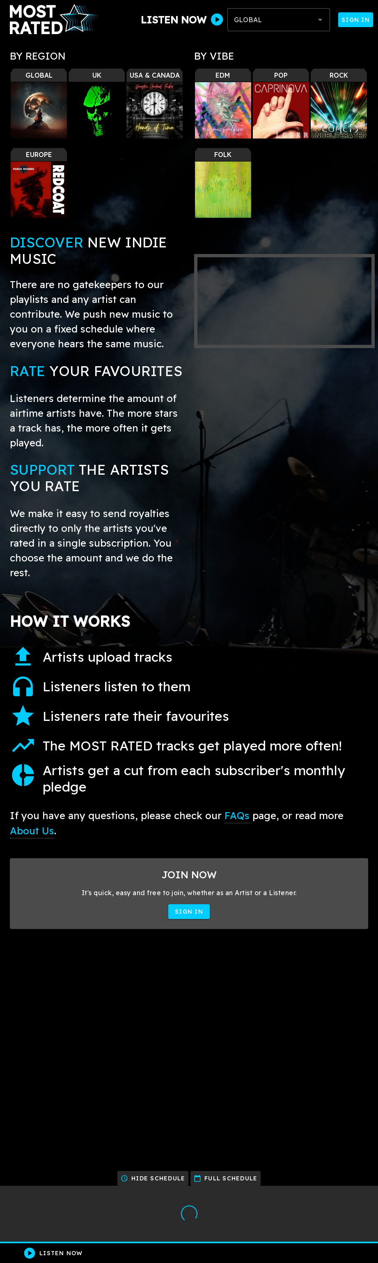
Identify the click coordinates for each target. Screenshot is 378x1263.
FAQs (237, 815)
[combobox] (278, 19)
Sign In (355, 19)
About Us (32, 830)
